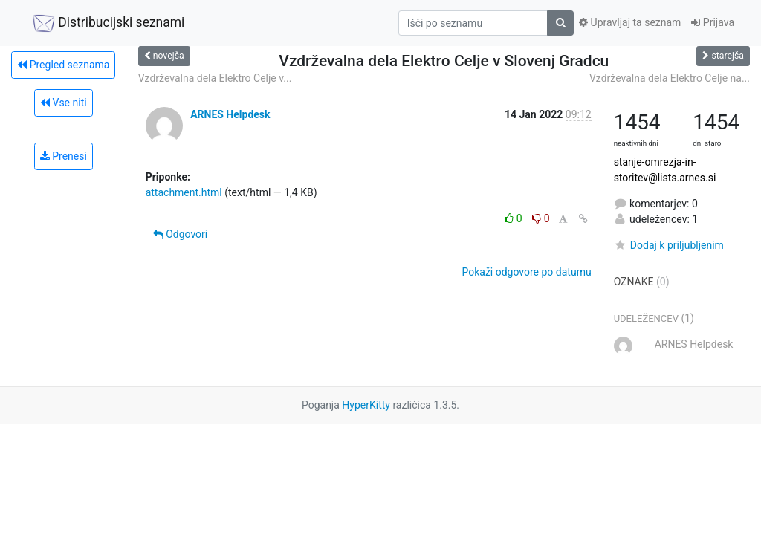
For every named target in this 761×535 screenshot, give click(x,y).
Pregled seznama (63, 65)
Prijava (712, 22)
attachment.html (184, 192)
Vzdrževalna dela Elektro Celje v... (215, 78)
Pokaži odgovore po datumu (526, 272)
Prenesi (63, 156)
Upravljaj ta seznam (630, 22)
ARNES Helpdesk (230, 114)
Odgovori (180, 234)
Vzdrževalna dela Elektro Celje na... (669, 78)
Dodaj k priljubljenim (669, 245)
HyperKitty (366, 405)
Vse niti (63, 102)
